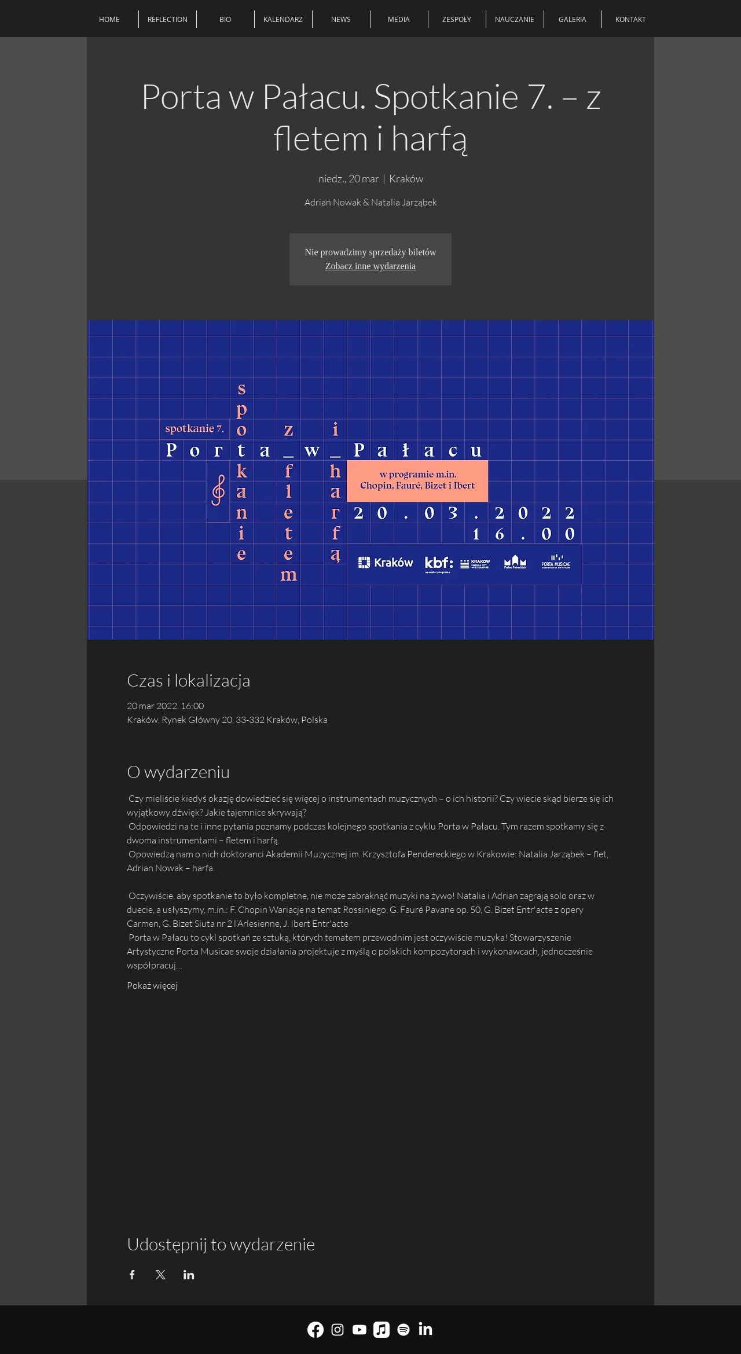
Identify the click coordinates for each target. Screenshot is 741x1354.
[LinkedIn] (425, 1330)
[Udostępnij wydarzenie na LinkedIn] (189, 1274)
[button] (457, 19)
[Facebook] (315, 1330)
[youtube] (359, 1330)
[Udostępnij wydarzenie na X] (160, 1274)
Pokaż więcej (152, 985)
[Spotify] (403, 1330)
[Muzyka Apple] (381, 1330)
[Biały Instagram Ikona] (337, 1330)
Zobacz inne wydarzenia (370, 266)
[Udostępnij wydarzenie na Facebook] (132, 1274)
